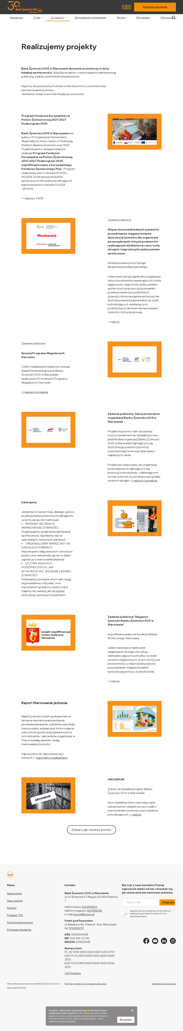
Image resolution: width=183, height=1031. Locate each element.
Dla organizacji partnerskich (90, 17)
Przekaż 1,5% (15, 915)
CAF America (73, 973)
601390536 (94, 910)
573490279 (76, 928)
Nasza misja (14, 893)
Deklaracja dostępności (164, 983)
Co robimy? (57, 17)
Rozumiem (126, 1019)
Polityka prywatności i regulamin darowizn (86, 983)
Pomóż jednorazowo (20, 922)
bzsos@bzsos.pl (84, 914)
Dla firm (121, 17)
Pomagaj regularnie (155, 6)
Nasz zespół (15, 900)
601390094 (89, 907)
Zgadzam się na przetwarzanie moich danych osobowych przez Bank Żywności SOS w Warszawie (146, 914)
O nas (37, 17)
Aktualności (16, 17)
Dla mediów (143, 17)
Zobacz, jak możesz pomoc (91, 830)
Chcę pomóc (168, 17)
